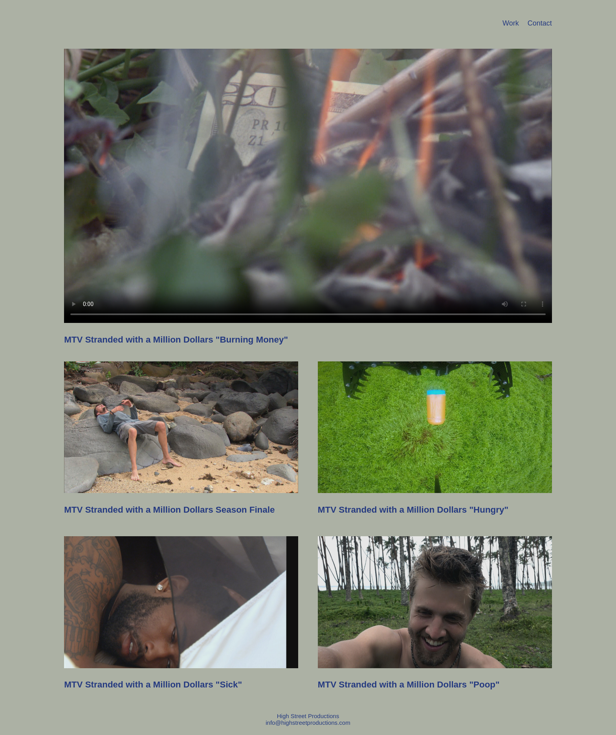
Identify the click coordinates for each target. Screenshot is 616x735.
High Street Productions (308, 716)
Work (510, 23)
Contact (540, 23)
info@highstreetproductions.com (308, 722)
